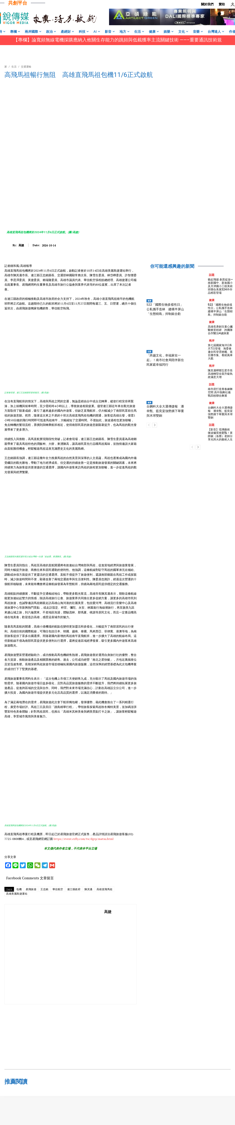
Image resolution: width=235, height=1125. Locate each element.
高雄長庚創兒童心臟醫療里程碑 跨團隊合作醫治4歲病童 (220, 330)
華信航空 (58, 889)
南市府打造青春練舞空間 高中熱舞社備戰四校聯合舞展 (220, 392)
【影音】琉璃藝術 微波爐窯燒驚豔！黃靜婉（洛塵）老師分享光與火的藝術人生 (220, 434)
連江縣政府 (74, 889)
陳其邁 (88, 889)
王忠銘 (44, 889)
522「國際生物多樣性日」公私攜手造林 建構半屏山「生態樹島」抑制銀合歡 (165, 309)
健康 (149, 300)
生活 (14, 66)
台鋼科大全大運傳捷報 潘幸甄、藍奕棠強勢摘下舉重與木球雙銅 (165, 411)
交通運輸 (26, 66)
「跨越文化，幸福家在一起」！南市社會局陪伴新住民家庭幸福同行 (165, 360)
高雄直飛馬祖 (105, 889)
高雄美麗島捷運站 (16, 893)
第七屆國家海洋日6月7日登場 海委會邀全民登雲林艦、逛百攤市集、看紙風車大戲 (220, 351)
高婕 (21, 245)
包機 (19, 889)
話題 (149, 351)
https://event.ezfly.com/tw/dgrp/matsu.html (83, 839)
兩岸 (211, 340)
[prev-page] (149, 425)
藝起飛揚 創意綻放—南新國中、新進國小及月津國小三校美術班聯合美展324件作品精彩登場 (220, 286)
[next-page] (154, 425)
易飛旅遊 (31, 889)
